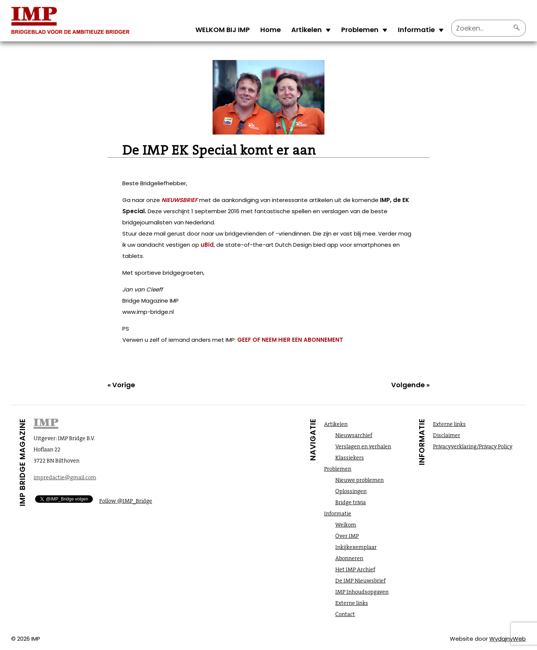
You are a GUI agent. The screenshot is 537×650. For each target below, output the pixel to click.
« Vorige (121, 384)
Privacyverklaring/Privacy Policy (472, 446)
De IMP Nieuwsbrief (360, 580)
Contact (345, 614)
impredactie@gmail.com (65, 477)
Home (270, 29)
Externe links (351, 603)
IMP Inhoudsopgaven (362, 592)
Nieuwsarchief (353, 435)
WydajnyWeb (507, 639)
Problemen (360, 29)
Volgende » (410, 384)
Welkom (345, 524)
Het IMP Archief (355, 569)
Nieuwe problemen (359, 480)
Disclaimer (446, 435)
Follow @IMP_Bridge (125, 501)
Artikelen (306, 29)
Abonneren (349, 558)
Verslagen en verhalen (363, 446)
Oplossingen (351, 491)
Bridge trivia (350, 502)
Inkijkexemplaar (356, 547)
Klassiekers (349, 457)
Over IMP (347, 536)
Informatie (416, 29)
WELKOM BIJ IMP (222, 29)
